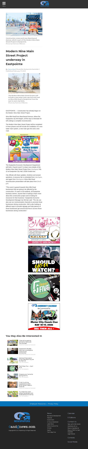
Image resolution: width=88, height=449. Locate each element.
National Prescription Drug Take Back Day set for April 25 (26, 359)
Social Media (72, 442)
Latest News (50, 424)
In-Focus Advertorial (52, 422)
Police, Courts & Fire (52, 426)
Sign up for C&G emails (74, 424)
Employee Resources (38, 404)
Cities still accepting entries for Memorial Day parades (25, 342)
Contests (71, 438)
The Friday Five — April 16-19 (26, 366)
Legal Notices (71, 434)
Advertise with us (72, 426)
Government (50, 420)
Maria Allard (12, 69)
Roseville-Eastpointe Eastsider (28, 69)
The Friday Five (51, 432)
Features (49, 418)
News (49, 413)
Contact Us (72, 422)
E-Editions (72, 418)
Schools (49, 428)
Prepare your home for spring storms (26, 374)
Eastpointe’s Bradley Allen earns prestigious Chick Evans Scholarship (26, 351)
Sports (49, 430)
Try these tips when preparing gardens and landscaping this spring (26, 393)
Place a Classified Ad (73, 428)
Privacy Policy (53, 404)
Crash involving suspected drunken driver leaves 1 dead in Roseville (25, 384)
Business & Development (54, 415)
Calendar (71, 413)
